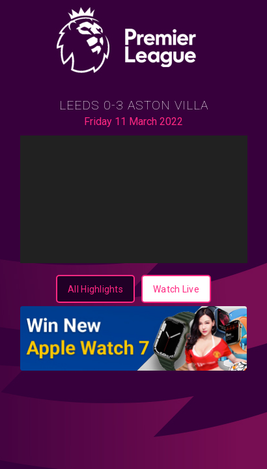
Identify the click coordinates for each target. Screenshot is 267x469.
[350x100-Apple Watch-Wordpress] (133, 338)
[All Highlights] (95, 289)
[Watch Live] (176, 289)
